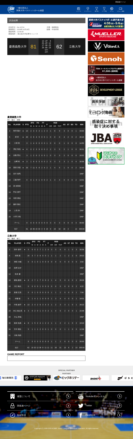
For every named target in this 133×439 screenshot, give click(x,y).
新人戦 (96, 9)
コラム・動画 (120, 9)
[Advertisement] (33, 85)
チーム (112, 9)
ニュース (78, 9)
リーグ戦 (104, 9)
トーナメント (88, 9)
